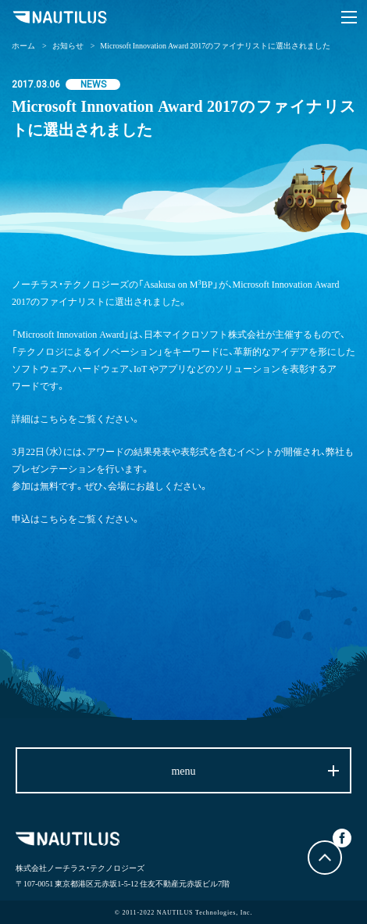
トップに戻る (325, 857)
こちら (54, 418)
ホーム (23, 45)
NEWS (93, 84)
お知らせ (68, 45)
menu (183, 770)
